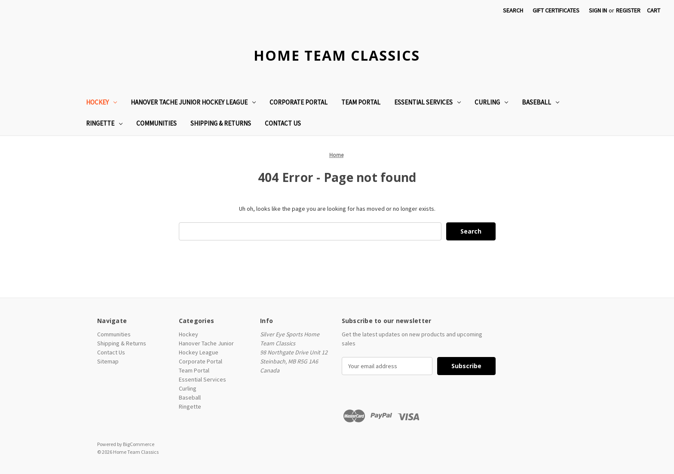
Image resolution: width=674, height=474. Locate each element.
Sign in (598, 10)
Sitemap (108, 361)
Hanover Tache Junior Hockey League (193, 102)
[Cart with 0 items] (653, 10)
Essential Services (427, 102)
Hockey (101, 102)
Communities (156, 123)
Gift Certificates (556, 10)
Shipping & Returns (220, 123)
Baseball (540, 102)
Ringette (104, 123)
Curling (491, 102)
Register (628, 10)
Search (513, 10)
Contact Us (283, 123)
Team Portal (360, 102)
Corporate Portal (299, 102)
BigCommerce (138, 444)
